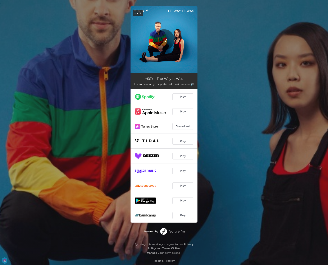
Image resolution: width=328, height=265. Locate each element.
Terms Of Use (171, 248)
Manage (152, 252)
